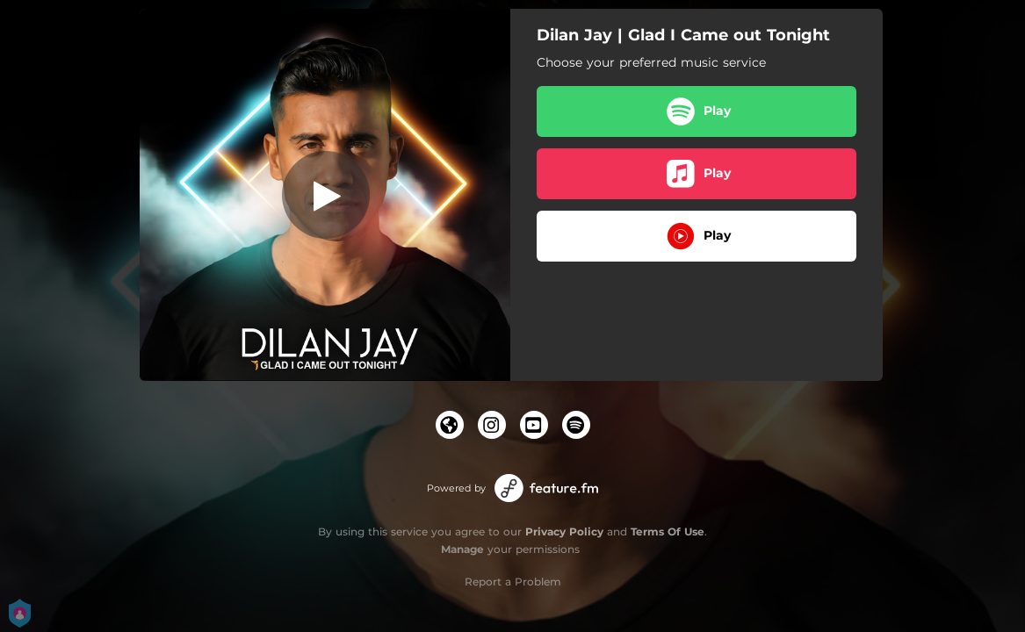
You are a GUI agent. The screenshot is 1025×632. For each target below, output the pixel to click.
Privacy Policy (564, 531)
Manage (462, 549)
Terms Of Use (667, 531)
